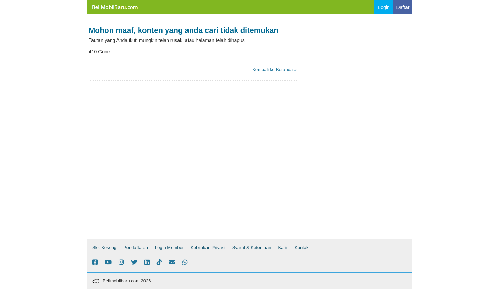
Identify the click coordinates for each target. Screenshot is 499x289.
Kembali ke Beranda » (274, 69)
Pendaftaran (135, 247)
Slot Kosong (104, 247)
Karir (283, 247)
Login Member (169, 247)
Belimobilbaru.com (114, 7)
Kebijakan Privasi (208, 247)
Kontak (301, 247)
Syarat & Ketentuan (251, 247)
